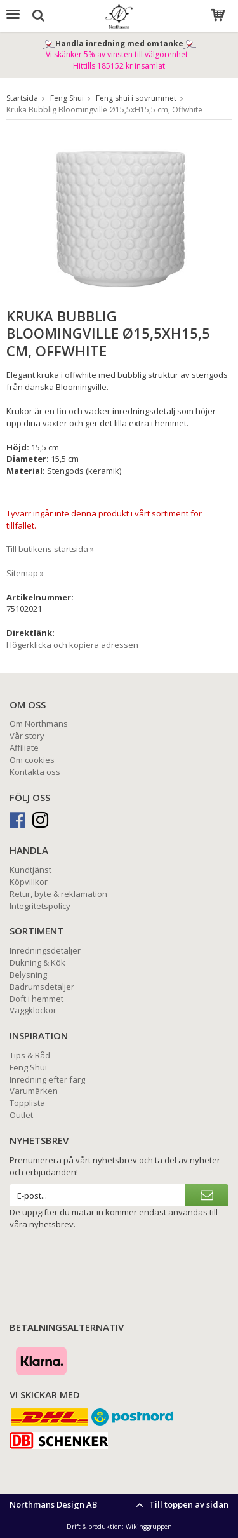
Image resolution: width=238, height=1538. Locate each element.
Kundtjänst (30, 869)
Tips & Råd (30, 1055)
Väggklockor (33, 1010)
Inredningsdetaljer (45, 950)
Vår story (27, 735)
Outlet (21, 1115)
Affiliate (24, 747)
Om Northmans (39, 723)
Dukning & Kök (37, 962)
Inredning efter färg (47, 1079)
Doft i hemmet (36, 998)
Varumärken (34, 1090)
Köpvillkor (29, 881)
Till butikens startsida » (50, 549)
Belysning (28, 974)
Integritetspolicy (40, 906)
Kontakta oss (35, 772)
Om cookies (32, 760)
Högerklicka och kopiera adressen (72, 645)
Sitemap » (25, 573)
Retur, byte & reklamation (58, 894)
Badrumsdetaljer (42, 986)
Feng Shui (28, 1067)
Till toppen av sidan (180, 1504)
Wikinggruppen (149, 1526)
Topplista (27, 1103)
